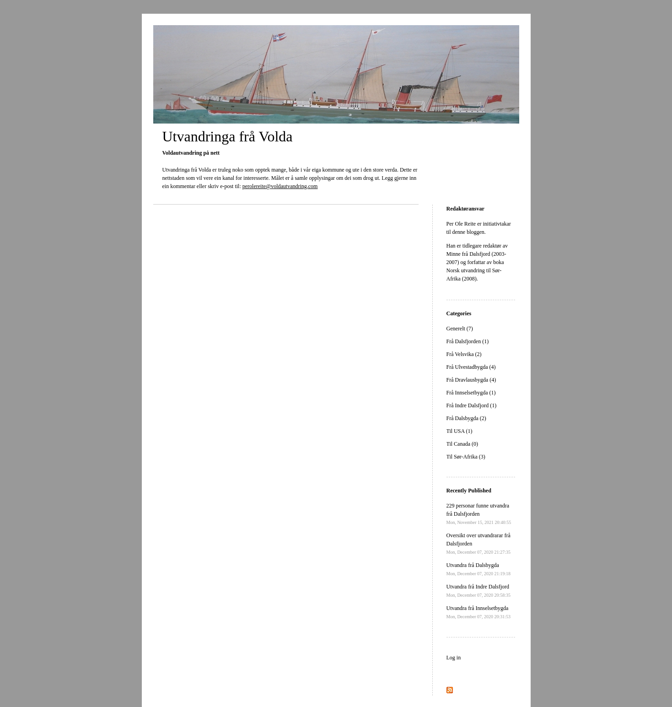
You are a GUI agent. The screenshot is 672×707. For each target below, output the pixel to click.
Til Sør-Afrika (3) (465, 456)
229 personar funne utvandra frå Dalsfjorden (478, 513)
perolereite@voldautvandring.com (280, 186)
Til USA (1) (459, 431)
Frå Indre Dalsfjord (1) (471, 405)
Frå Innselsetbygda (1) (471, 392)
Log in (453, 657)
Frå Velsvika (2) (464, 354)
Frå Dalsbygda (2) (466, 418)
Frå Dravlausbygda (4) (471, 380)
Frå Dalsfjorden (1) (467, 341)
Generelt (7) (459, 328)
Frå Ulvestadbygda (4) (471, 367)
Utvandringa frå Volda (227, 136)
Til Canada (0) (462, 444)
